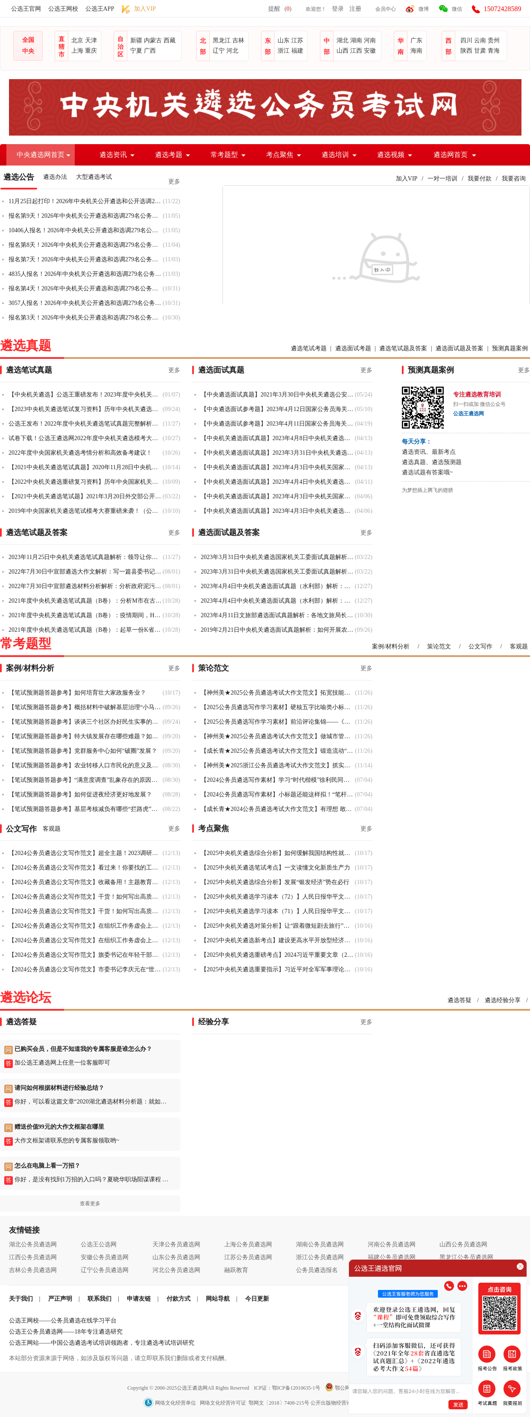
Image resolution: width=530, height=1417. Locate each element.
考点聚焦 (279, 154)
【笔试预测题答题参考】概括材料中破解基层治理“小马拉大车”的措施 (86, 707)
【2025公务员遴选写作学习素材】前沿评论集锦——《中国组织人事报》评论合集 (278, 722)
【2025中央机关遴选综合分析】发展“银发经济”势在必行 (275, 882)
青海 (494, 50)
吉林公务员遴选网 (33, 1270)
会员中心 (385, 9)
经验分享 (213, 1022)
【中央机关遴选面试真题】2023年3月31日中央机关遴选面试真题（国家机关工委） (278, 453)
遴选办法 (55, 177)
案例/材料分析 (391, 646)
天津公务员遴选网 (176, 1244)
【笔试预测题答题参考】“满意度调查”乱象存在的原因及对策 (86, 780)
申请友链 (139, 1299)
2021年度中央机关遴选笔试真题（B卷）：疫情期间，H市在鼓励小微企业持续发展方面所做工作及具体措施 (86, 615)
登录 (338, 9)
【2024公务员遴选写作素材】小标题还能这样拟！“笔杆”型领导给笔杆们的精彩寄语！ (278, 794)
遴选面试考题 (353, 348)
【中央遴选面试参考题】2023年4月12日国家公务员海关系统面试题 (278, 409)
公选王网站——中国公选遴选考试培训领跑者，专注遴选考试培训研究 (101, 1343)
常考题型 (224, 154)
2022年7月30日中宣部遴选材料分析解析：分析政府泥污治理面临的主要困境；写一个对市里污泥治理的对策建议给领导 (86, 586)
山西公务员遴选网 (463, 1244)
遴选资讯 (113, 154)
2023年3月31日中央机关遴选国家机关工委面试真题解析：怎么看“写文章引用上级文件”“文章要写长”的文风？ (278, 571)
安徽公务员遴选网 (105, 1257)
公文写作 (480, 646)
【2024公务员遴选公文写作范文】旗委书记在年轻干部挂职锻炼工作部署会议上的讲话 (86, 955)
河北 (232, 50)
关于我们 (21, 1299)
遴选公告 (18, 177)
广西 (150, 50)
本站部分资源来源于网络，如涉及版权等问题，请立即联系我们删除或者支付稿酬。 (119, 1358)
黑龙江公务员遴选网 (466, 1257)
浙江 (284, 50)
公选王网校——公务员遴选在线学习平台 (63, 1320)
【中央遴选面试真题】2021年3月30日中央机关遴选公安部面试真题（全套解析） (278, 394)
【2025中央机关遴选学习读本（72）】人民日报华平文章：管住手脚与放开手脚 (278, 896)
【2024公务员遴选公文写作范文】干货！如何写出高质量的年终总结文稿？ (86, 896)
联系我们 (99, 1299)
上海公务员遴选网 (248, 1244)
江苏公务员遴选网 (248, 1257)
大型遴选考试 (94, 177)
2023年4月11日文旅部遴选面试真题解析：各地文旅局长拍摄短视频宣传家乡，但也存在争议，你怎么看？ (278, 615)
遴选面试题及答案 (459, 348)
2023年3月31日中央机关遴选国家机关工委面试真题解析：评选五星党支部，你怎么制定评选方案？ (278, 557)
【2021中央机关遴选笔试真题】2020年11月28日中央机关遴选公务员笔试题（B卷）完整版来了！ (86, 467)
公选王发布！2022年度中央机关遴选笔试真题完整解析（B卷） (86, 423)
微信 (457, 9)
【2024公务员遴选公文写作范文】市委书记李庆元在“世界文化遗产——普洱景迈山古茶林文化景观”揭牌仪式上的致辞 (86, 969)
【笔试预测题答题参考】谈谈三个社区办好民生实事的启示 (86, 722)
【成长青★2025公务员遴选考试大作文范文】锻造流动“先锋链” (278, 751)
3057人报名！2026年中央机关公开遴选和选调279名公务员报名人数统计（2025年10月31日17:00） (86, 303)
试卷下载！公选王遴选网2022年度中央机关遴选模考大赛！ (86, 438)
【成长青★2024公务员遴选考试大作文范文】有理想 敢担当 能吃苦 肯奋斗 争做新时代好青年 (278, 809)
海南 (416, 50)
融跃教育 (236, 1270)
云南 (480, 40)
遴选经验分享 (503, 1000)
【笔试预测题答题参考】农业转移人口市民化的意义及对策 (86, 765)
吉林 (238, 40)
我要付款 (480, 178)
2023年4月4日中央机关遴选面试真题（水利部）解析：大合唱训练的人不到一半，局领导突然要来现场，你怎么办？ (278, 586)
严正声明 (60, 1299)
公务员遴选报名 (317, 1270)
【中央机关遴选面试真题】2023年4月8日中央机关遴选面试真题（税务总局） (278, 438)
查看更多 (90, 1204)
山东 (284, 40)
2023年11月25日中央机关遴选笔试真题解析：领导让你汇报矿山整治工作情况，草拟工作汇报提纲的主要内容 (86, 557)
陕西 (466, 50)
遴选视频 (390, 154)
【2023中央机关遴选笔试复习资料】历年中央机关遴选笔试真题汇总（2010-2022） (86, 409)
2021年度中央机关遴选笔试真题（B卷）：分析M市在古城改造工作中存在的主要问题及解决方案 (86, 601)
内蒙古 (153, 40)
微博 (424, 9)
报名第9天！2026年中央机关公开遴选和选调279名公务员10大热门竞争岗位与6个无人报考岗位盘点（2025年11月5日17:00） (86, 216)
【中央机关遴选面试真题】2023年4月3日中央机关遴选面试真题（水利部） (278, 511)
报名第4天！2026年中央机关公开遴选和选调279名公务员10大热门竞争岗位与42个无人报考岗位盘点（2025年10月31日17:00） (86, 288)
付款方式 (178, 1299)
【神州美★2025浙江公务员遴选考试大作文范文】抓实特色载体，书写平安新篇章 (278, 765)
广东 (416, 40)
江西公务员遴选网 (33, 1257)
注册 (355, 9)
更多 (174, 181)
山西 (342, 50)
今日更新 (257, 1299)
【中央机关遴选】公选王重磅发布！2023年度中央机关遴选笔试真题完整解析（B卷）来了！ (86, 394)
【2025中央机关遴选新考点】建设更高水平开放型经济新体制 (278, 940)
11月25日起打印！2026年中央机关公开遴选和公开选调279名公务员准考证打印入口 (86, 201)
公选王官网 (26, 9)
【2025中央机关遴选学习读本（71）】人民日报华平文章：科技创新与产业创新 (278, 911)
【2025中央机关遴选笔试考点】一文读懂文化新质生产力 (275, 867)
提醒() (279, 9)
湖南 (356, 40)
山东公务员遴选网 (176, 1257)
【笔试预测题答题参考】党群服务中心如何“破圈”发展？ (83, 751)
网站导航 (218, 1299)
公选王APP (99, 9)
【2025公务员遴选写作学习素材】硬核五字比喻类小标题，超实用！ (278, 707)
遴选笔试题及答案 (403, 348)
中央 (28, 51)
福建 (297, 50)
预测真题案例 (510, 348)
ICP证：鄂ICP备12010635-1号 (287, 1388)
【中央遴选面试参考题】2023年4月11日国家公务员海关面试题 (278, 423)
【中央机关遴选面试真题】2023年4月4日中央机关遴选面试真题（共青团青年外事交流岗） (278, 482)
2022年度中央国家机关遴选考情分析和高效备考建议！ (80, 453)
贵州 (494, 40)
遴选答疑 (459, 1000)
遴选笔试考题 (309, 348)
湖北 (342, 40)
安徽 (370, 50)
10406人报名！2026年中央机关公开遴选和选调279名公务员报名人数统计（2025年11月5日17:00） (86, 230)
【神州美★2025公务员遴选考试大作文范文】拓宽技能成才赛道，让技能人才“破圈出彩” (278, 692)
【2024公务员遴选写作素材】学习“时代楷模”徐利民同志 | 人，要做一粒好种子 (278, 780)
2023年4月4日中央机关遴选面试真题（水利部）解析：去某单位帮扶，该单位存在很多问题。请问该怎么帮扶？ (278, 601)
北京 (77, 40)
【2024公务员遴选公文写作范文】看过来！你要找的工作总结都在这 (86, 867)
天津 (91, 40)
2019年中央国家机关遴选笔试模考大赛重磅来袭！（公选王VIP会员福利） (86, 511)
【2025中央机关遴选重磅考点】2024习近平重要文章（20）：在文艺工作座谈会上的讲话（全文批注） (278, 955)
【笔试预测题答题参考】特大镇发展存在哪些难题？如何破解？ (86, 736)
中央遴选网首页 (40, 154)
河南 (370, 40)
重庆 (91, 50)
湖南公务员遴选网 (320, 1244)
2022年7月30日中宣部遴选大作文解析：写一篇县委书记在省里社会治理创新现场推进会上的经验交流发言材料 (86, 571)
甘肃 (480, 50)
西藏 (170, 40)
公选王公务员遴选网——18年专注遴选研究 (66, 1331)
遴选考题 (168, 154)
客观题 (519, 646)
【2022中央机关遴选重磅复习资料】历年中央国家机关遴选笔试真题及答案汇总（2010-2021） (86, 482)
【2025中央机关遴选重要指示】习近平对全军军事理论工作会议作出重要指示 (278, 969)
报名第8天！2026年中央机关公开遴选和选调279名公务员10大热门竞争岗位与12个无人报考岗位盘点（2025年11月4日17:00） (86, 245)
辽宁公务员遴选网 (105, 1270)
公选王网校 (63, 9)
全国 (28, 40)
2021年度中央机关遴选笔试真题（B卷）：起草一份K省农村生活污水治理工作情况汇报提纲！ (86, 630)
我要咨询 (514, 178)
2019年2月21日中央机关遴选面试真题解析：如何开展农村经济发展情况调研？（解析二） (278, 630)
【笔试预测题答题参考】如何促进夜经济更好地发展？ (80, 794)
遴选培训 (335, 154)
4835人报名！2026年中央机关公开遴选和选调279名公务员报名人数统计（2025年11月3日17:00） (86, 274)
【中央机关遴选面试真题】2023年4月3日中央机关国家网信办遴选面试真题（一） (278, 496)
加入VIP (407, 178)
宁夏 (136, 50)
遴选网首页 (450, 154)
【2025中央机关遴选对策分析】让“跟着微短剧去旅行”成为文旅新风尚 (278, 926)
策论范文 (439, 646)
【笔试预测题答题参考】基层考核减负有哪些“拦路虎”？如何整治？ (86, 809)
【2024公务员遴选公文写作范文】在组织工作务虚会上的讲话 (86, 926)
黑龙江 (222, 40)
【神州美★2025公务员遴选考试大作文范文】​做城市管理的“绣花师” (278, 736)
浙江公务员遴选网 (320, 1257)
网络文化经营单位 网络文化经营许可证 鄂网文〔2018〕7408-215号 (226, 1403)
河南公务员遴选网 (392, 1244)
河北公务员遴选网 (176, 1270)
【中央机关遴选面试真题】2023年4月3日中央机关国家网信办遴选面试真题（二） (278, 467)
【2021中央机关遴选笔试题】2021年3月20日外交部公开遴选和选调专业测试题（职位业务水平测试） (86, 496)
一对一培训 (442, 178)
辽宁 (219, 50)
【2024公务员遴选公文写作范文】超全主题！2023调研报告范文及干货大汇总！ (86, 853)
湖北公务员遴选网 (33, 1244)
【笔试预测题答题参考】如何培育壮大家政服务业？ (77, 692)
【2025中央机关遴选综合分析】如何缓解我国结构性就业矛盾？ (278, 853)
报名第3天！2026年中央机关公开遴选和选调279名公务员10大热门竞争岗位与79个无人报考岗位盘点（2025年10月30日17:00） (86, 317)
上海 (77, 50)
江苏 (297, 40)
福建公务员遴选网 (392, 1257)
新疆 (136, 40)
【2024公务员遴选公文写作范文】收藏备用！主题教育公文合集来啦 (86, 882)
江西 (356, 50)
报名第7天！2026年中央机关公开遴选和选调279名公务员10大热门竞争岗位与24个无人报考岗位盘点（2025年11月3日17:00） (86, 259)
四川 (466, 40)
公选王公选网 (99, 1244)
